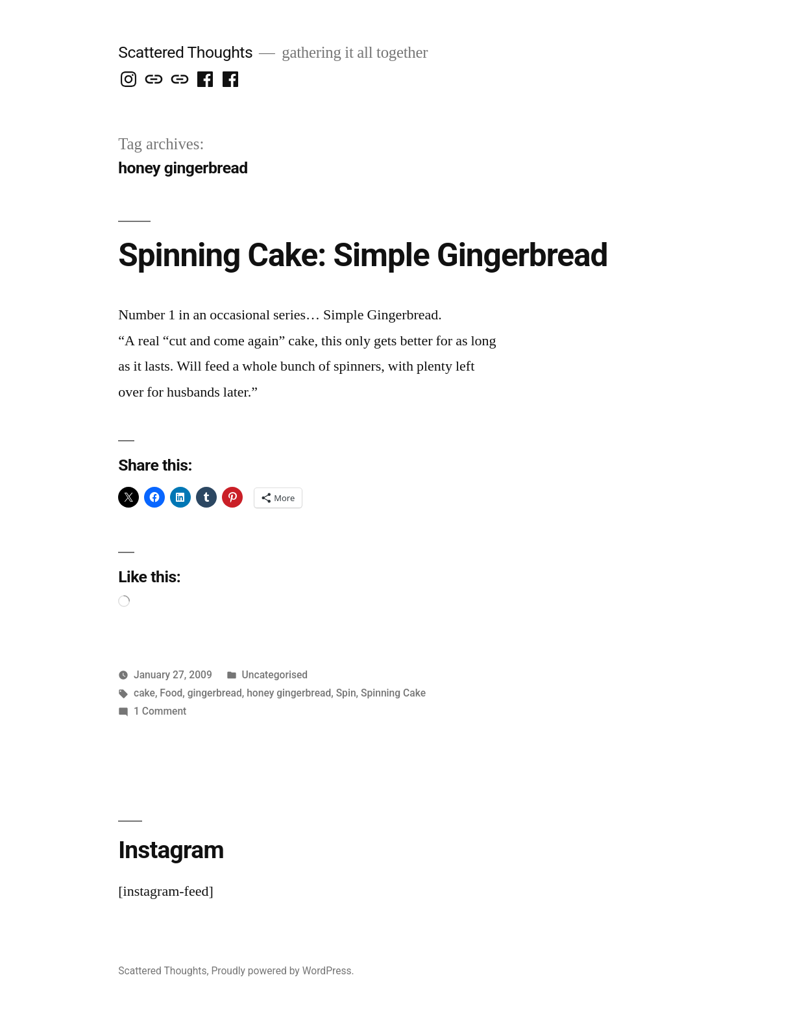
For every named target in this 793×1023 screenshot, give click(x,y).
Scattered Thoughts (185, 52)
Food (171, 693)
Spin (346, 693)
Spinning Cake (393, 693)
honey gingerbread (289, 693)
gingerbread (215, 693)
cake (144, 693)
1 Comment (160, 711)
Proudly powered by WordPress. (282, 971)
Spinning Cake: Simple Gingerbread (362, 255)
